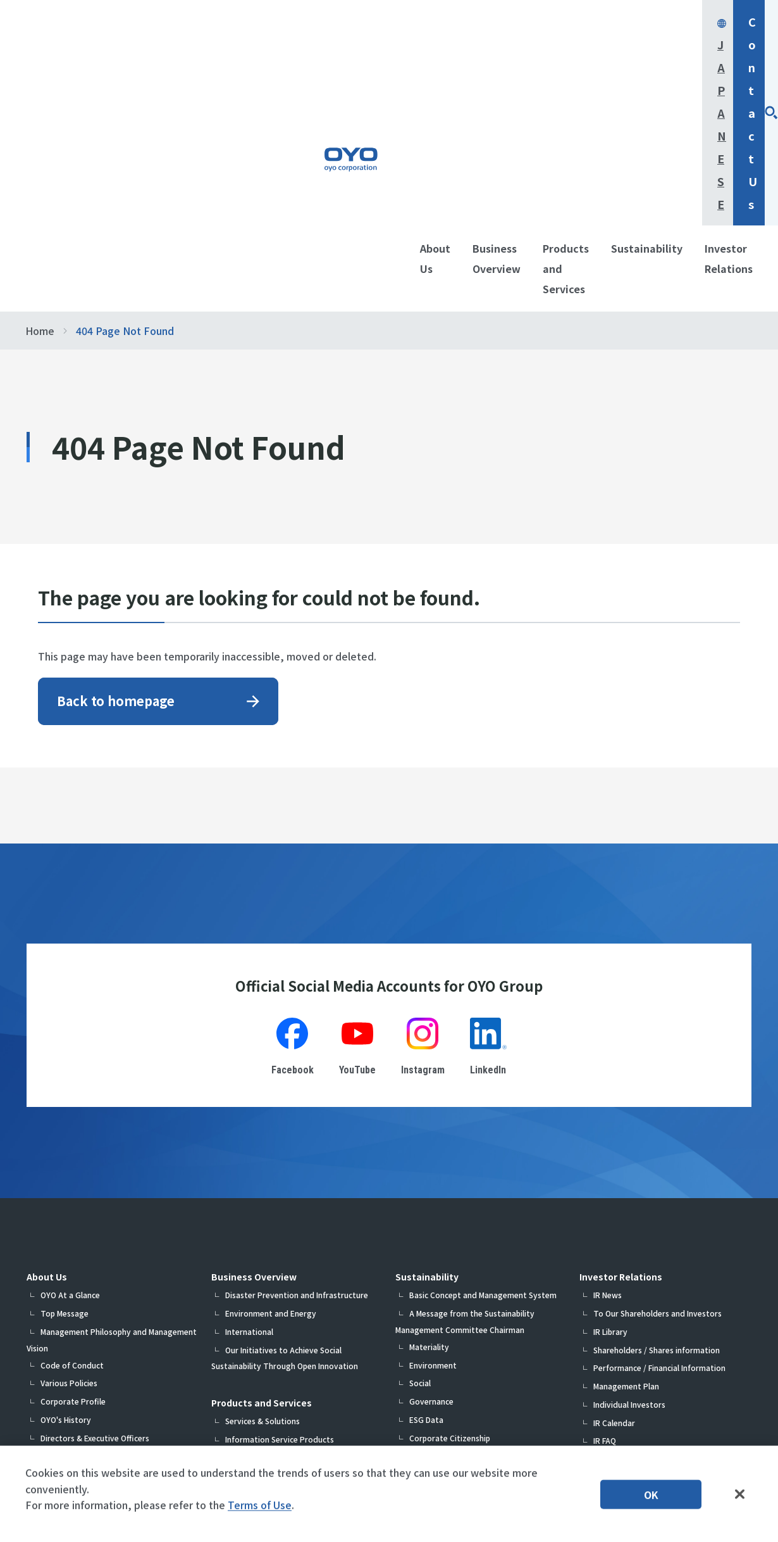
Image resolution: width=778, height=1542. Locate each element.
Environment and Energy (270, 1090)
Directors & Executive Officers (94, 1215)
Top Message (64, 1090)
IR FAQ (604, 1217)
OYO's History (65, 1196)
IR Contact (613, 1235)
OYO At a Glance (70, 1071)
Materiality (429, 1123)
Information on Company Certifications (112, 1342)
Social (420, 1159)
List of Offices (65, 1269)
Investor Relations (620, 1053)
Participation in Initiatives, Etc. (465, 1232)
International (249, 1108)
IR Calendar (614, 1199)
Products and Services (261, 1179)
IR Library (610, 1108)
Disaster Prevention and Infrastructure (296, 1071)
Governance (431, 1178)
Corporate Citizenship (449, 1215)
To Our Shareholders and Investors (657, 1090)
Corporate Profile (73, 1178)
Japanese (564, 21)
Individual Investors (629, 1181)
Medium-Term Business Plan (91, 1287)
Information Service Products (279, 1216)
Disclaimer (612, 1272)
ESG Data (426, 1196)
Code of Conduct (72, 1142)
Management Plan (626, 1163)
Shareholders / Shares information (656, 1127)
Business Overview (254, 1053)
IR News (607, 1071)
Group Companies (73, 1251)
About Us (47, 1053)
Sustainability (427, 1053)
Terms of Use (260, 1511)
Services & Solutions (262, 1197)
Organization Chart (76, 1232)
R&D (48, 1323)
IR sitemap (612, 1254)
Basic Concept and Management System (483, 1071)
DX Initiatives (64, 1305)
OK (651, 1500)
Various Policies (68, 1159)
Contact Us (675, 21)
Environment (433, 1142)
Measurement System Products (283, 1234)
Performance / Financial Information (659, 1144)
